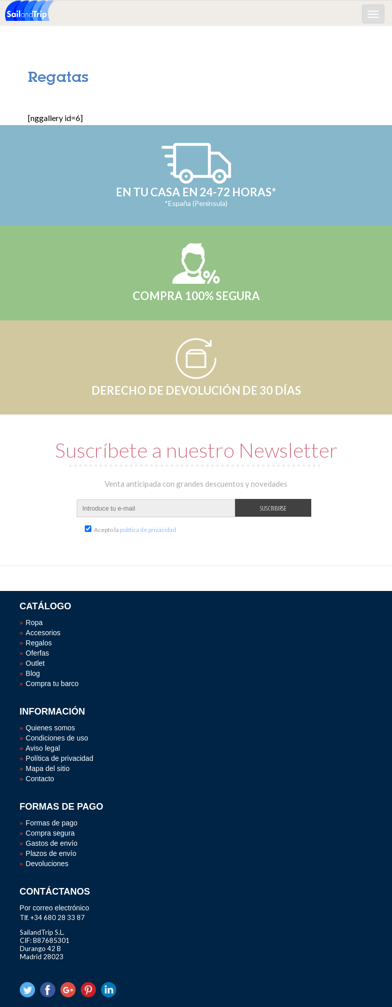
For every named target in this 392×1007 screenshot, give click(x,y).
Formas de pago (52, 823)
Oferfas (37, 653)
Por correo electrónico (54, 908)
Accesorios (43, 633)
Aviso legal (43, 748)
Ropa (34, 622)
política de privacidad (148, 530)
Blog (33, 673)
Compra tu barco (52, 683)
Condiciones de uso (57, 738)
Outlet (35, 663)
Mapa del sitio (48, 768)
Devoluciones (47, 864)
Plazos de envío (51, 853)
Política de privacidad (59, 758)
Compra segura (50, 833)
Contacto (40, 779)
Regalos (39, 643)
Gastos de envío (52, 843)
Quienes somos (50, 728)
